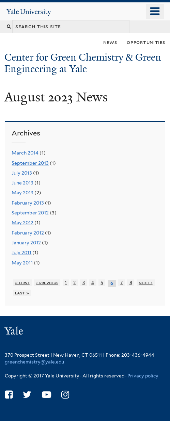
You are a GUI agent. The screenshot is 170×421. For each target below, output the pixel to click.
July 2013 (22, 173)
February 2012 (28, 233)
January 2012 (26, 242)
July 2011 (21, 252)
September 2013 (30, 163)
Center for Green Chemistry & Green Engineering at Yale (82, 63)
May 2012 (22, 222)
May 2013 (22, 192)
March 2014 (25, 153)
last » (22, 292)
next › (146, 282)
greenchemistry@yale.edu (34, 362)
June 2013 (22, 182)
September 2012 (30, 212)
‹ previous (47, 282)
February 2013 (28, 203)
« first (22, 282)
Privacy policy (142, 375)
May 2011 (22, 262)
